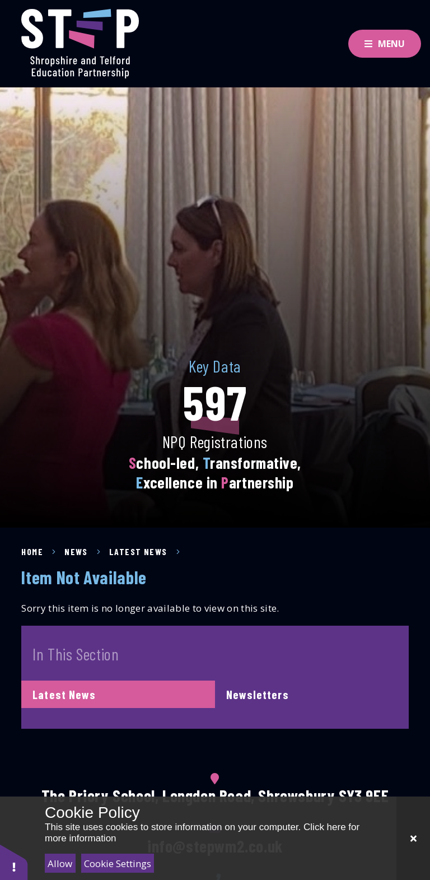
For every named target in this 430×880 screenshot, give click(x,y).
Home (32, 551)
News (76, 551)
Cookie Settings (117, 863)
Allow (60, 863)
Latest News (138, 551)
